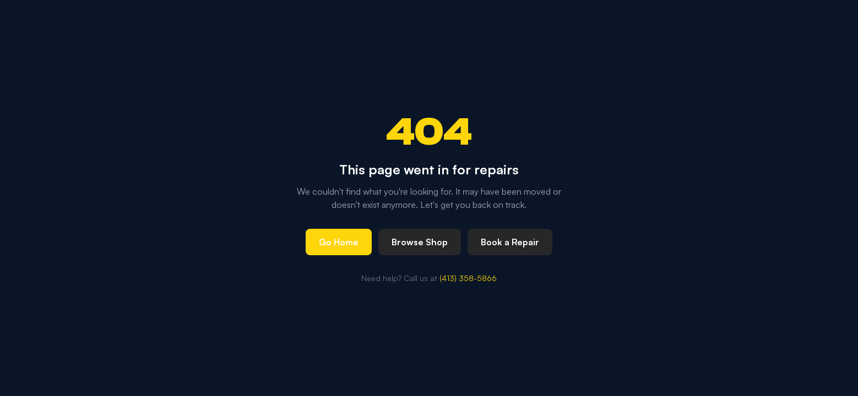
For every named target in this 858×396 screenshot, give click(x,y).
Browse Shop (420, 242)
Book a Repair (510, 242)
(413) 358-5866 (468, 278)
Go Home (339, 242)
